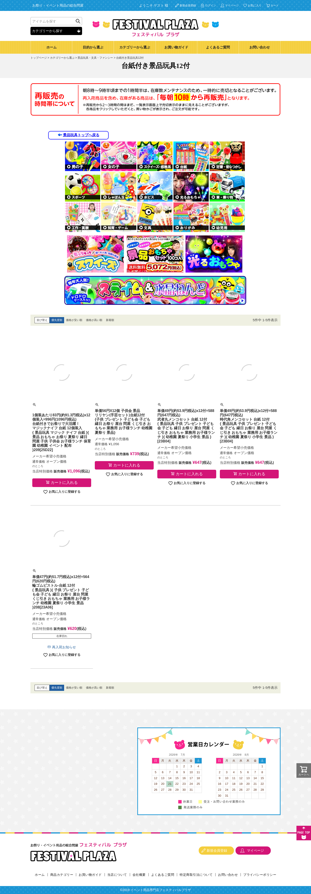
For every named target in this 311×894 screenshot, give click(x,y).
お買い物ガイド (176, 47)
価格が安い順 (74, 320)
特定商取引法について (196, 874)
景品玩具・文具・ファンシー (95, 57)
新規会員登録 (188, 5)
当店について (117, 874)
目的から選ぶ (93, 47)
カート (275, 5)
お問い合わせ (259, 47)
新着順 (110, 320)
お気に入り (254, 5)
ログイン (210, 5)
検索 (78, 21)
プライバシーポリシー (259, 874)
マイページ (232, 5)
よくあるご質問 (218, 47)
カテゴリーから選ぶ (134, 47)
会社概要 (139, 874)
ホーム (51, 47)
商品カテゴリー (61, 874)
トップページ (38, 57)
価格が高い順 (94, 320)
